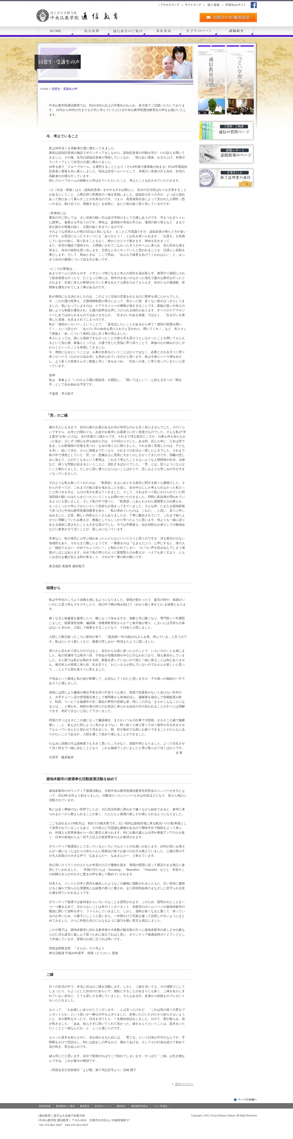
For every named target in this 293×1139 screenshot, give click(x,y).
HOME (44, 88)
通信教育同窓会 (139, 1106)
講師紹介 (121, 1106)
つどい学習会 (160, 1106)
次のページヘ (184, 1084)
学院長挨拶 (45, 1106)
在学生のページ (103, 1106)
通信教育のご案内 (65, 1106)
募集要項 (84, 1106)
